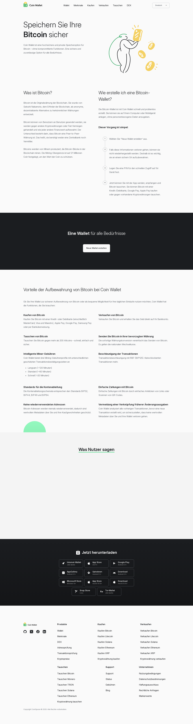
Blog (108, 690)
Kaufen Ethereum (106, 647)
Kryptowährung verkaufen (153, 659)
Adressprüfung (64, 647)
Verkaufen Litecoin (149, 636)
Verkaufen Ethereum (150, 647)
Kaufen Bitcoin (105, 630)
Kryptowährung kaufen (109, 659)
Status (109, 679)
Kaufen (90, 5)
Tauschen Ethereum (67, 696)
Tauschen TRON (65, 684)
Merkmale (78, 5)
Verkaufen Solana (148, 642)
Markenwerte (145, 696)
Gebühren (110, 684)
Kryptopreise (63, 659)
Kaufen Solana (105, 642)
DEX (129, 5)
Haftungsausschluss (149, 684)
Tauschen (118, 5)
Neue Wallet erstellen (96, 248)
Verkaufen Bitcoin (148, 630)
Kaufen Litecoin (105, 636)
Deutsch (160, 5)
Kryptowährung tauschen (69, 701)
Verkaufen (104, 5)
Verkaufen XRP (147, 653)
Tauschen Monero (66, 679)
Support (109, 673)
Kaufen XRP (104, 653)
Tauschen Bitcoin (65, 673)
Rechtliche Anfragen (149, 690)
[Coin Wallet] (32, 5)
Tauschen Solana (65, 690)
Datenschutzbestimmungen (152, 679)
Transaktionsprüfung (67, 653)
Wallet (66, 5)
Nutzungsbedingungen (150, 673)
